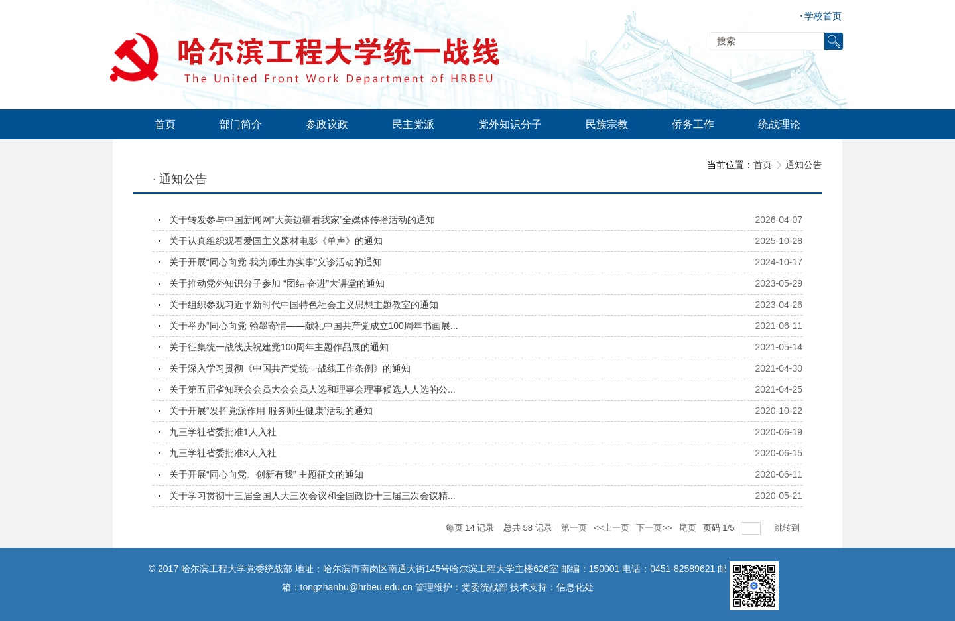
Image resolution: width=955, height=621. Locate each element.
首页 (762, 164)
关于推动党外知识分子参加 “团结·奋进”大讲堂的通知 (277, 283)
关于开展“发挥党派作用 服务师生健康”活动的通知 (271, 410)
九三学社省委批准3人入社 (223, 453)
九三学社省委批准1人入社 (223, 432)
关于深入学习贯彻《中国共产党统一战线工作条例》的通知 (290, 368)
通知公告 (803, 164)
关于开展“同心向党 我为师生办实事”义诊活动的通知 (275, 262)
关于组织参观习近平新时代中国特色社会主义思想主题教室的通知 (303, 304)
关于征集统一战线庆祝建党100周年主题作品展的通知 (279, 347)
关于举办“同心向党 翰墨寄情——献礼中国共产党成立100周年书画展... (313, 325)
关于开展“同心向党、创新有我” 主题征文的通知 (266, 474)
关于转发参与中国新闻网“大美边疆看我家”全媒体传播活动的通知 (302, 219)
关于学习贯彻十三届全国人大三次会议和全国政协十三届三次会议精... (312, 495)
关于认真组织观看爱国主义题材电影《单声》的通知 (276, 241)
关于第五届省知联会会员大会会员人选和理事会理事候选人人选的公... (312, 389)
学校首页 (821, 16)
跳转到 (788, 528)
